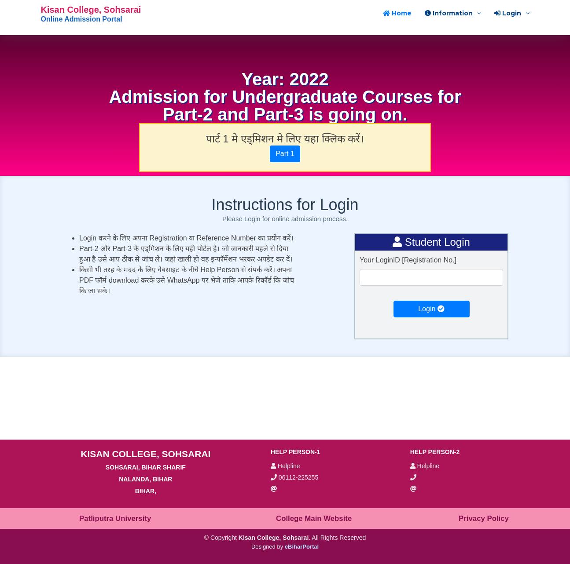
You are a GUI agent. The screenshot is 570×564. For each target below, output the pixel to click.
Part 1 (285, 153)
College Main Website (314, 518)
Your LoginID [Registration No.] (408, 260)
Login (431, 309)
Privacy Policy (484, 518)
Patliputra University (115, 518)
